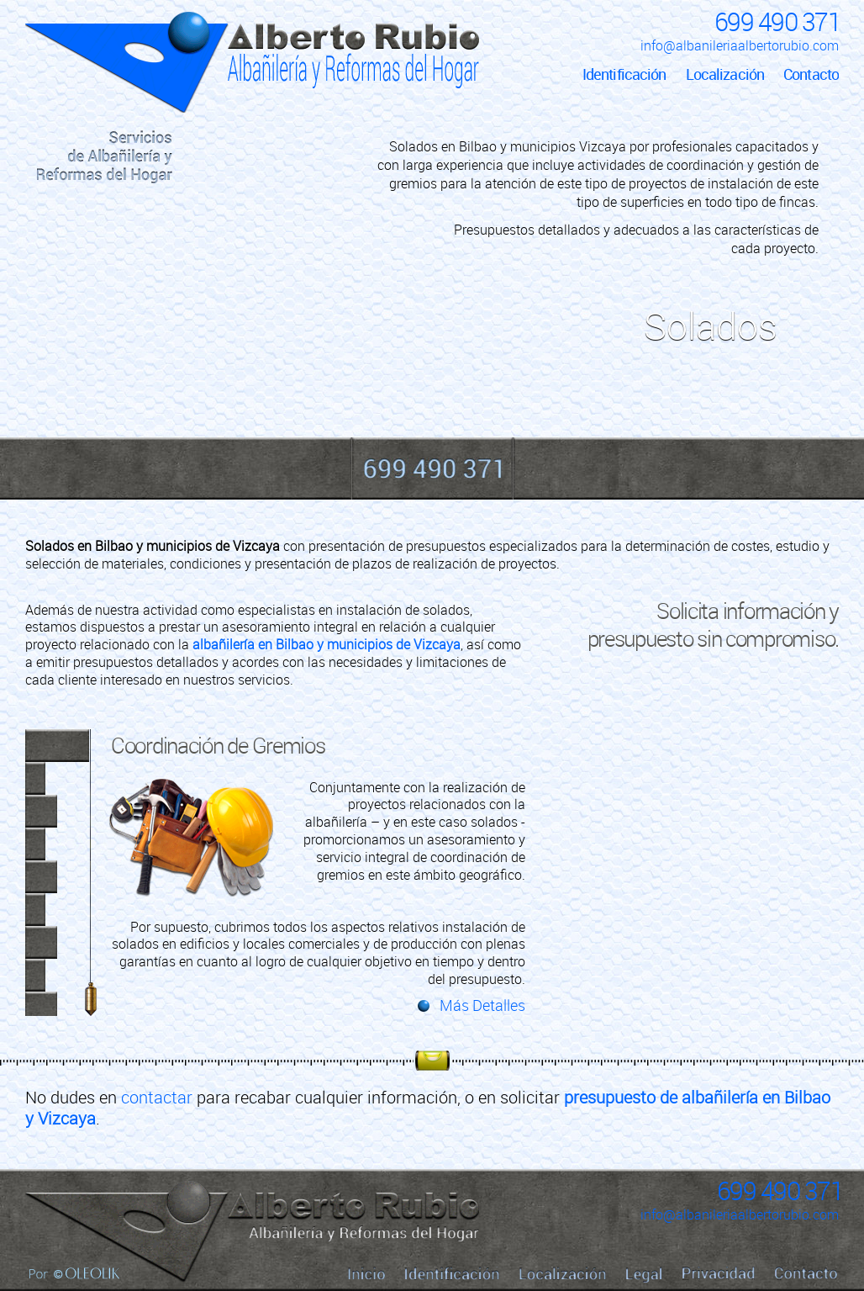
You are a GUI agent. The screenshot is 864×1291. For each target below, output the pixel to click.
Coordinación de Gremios (218, 745)
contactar (156, 1097)
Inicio (104, 80)
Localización (725, 74)
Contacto (811, 74)
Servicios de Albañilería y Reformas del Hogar (104, 157)
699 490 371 (777, 21)
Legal (644, 1275)
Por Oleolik (74, 1273)
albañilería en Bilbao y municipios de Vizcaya (326, 644)
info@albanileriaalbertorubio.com (739, 45)
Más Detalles (482, 1005)
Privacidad (718, 1273)
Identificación (624, 74)
